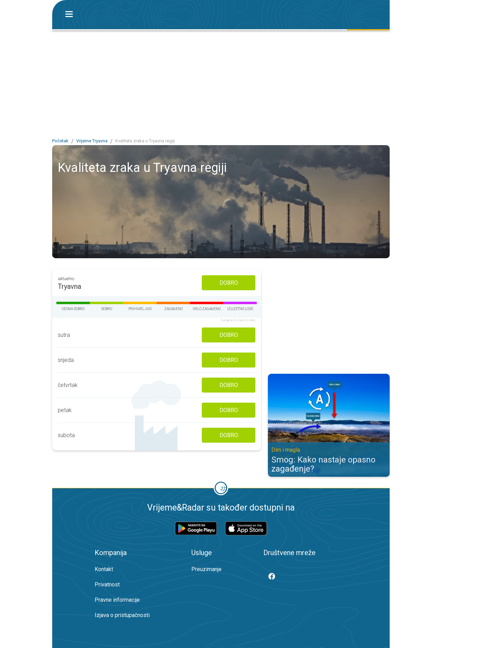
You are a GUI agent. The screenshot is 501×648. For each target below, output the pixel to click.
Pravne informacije (117, 599)
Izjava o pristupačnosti (122, 615)
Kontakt (104, 569)
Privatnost (107, 584)
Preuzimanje (206, 569)
